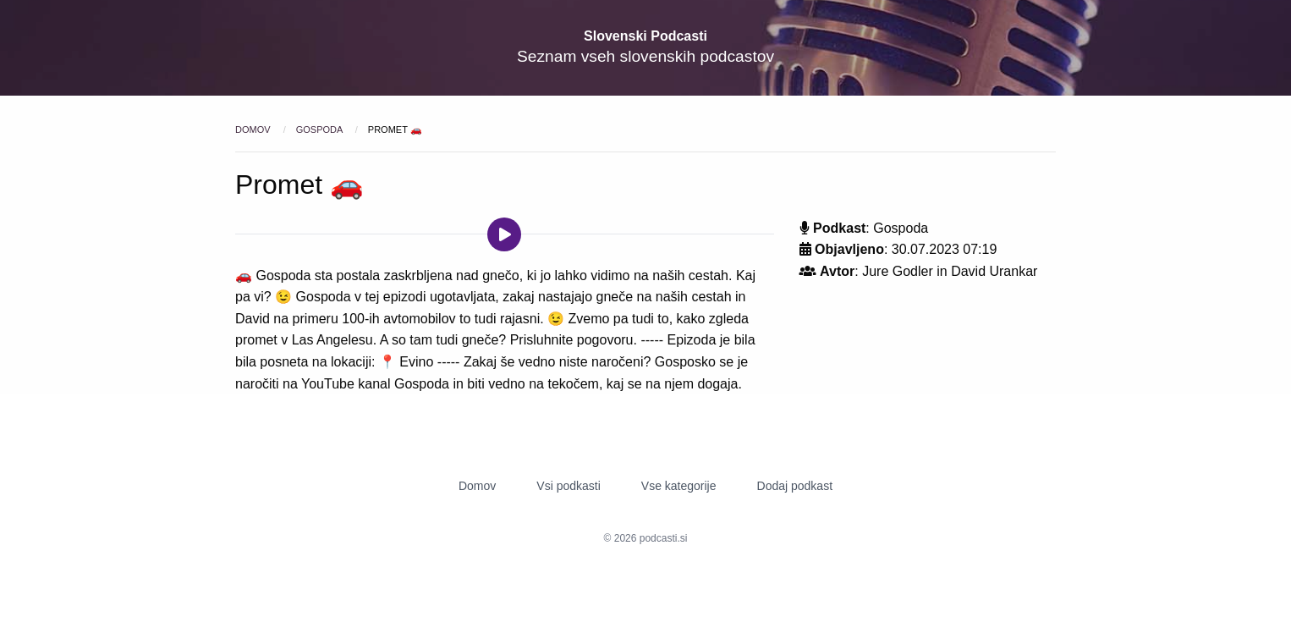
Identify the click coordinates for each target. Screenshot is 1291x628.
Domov (254, 129)
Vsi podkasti (568, 486)
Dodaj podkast (795, 486)
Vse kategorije (679, 486)
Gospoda (320, 129)
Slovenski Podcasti (645, 36)
